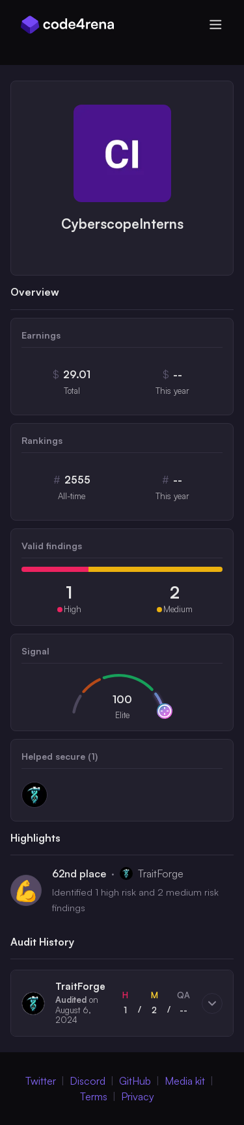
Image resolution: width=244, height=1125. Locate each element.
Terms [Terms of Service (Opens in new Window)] (93, 1096)
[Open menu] (215, 24)
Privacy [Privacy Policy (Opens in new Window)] (137, 1096)
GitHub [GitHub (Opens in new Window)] (135, 1080)
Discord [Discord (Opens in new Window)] (87, 1080)
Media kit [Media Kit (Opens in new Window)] (185, 1080)
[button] (122, 1003)
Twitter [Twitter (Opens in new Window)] (40, 1080)
